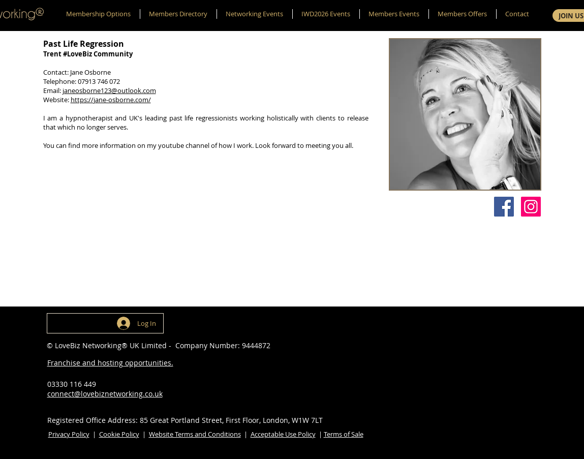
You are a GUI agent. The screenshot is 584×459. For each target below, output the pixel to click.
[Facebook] (504, 207)
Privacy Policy (68, 434)
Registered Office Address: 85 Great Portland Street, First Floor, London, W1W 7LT (185, 420)
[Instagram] (531, 207)
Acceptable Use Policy (283, 434)
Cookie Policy (119, 434)
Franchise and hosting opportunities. (110, 363)
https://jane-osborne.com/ (111, 99)
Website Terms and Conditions (195, 434)
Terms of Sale (343, 434)
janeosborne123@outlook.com (109, 90)
